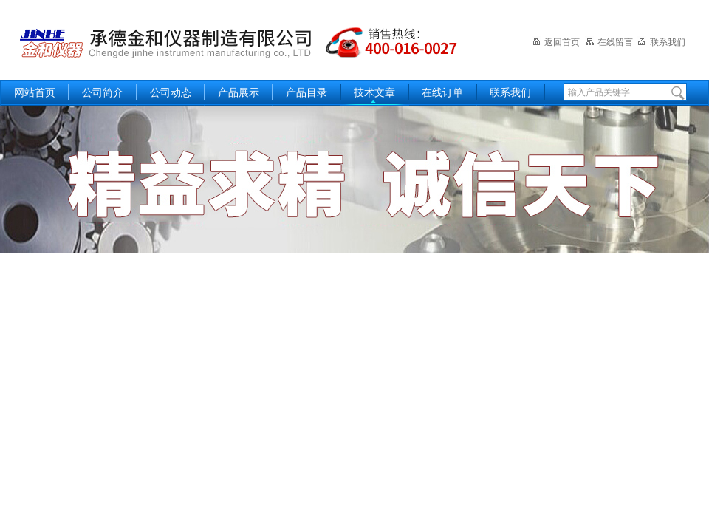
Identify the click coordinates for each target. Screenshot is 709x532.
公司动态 (170, 92)
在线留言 (609, 42)
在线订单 (442, 92)
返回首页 (556, 42)
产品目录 (306, 92)
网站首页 (34, 92)
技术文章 (374, 92)
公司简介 (102, 92)
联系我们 (661, 42)
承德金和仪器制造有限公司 (240, 38)
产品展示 (238, 92)
